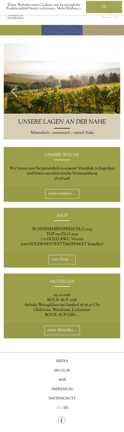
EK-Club (62, 370)
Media (62, 361)
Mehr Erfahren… (69, 6)
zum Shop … (62, 259)
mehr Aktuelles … (62, 330)
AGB (62, 379)
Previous (14, 91)
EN (66, 408)
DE (58, 408)
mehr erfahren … (62, 194)
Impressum (62, 389)
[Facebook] (62, 420)
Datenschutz (62, 398)
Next (110, 91)
